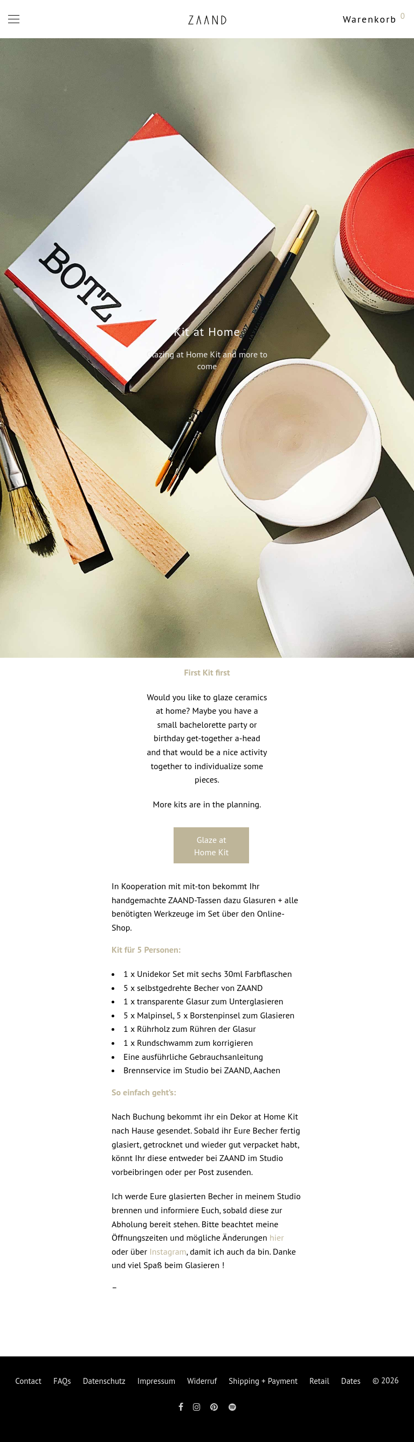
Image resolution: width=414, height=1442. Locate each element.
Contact (28, 1381)
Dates (351, 1381)
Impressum (156, 1381)
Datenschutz (104, 1381)
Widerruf (202, 1381)
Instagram (167, 1251)
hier (277, 1237)
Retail (319, 1381)
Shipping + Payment (263, 1381)
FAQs (62, 1381)
